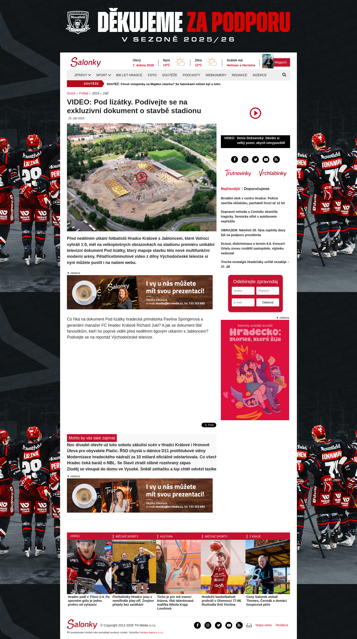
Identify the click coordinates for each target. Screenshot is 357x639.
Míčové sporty (127, 536)
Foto (152, 75)
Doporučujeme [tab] (257, 189)
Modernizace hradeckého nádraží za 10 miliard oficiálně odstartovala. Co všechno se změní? (142, 457)
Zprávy (80, 75)
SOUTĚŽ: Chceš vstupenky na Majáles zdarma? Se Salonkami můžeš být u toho (163, 84)
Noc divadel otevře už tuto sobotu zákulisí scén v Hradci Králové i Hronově (138, 445)
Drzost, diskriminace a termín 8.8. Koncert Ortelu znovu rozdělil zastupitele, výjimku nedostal (253, 248)
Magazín (281, 62)
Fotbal (83, 93)
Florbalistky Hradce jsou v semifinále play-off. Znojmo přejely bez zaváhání (133, 600)
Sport (101, 75)
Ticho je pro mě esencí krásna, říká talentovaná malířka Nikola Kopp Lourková (175, 602)
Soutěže (169, 75)
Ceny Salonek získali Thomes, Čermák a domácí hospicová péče (266, 600)
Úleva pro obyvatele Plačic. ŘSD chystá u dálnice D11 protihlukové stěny (136, 451)
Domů (71, 93)
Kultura (166, 536)
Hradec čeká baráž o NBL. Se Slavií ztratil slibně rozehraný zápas (129, 463)
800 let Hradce (129, 75)
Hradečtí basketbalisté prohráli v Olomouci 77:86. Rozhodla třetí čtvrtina (222, 600)
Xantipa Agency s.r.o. (151, 632)
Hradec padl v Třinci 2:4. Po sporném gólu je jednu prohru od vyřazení (89, 600)
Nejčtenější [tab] (230, 189)
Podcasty (191, 75)
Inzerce (260, 75)
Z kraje (255, 536)
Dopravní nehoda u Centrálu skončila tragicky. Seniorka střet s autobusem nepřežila (249, 216)
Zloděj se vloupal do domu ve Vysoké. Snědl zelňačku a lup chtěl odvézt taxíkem (142, 469)
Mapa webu (263, 625)
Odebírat (267, 302)
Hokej (75, 536)
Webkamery (216, 75)
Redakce (239, 75)
